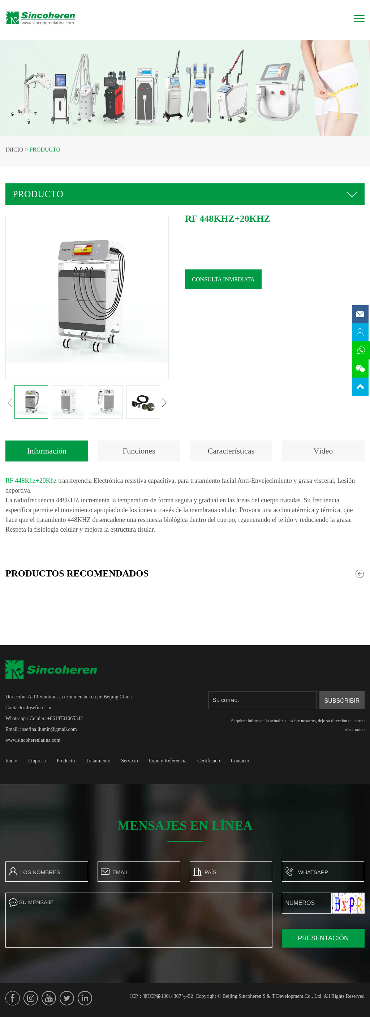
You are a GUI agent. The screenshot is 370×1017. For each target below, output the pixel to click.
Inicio (14, 149)
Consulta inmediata (237, 279)
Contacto (240, 760)
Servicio (129, 760)
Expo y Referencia (167, 760)
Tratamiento (98, 760)
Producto (45, 149)
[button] (24, 402)
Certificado (208, 760)
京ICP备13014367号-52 (168, 996)
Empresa (37, 760)
